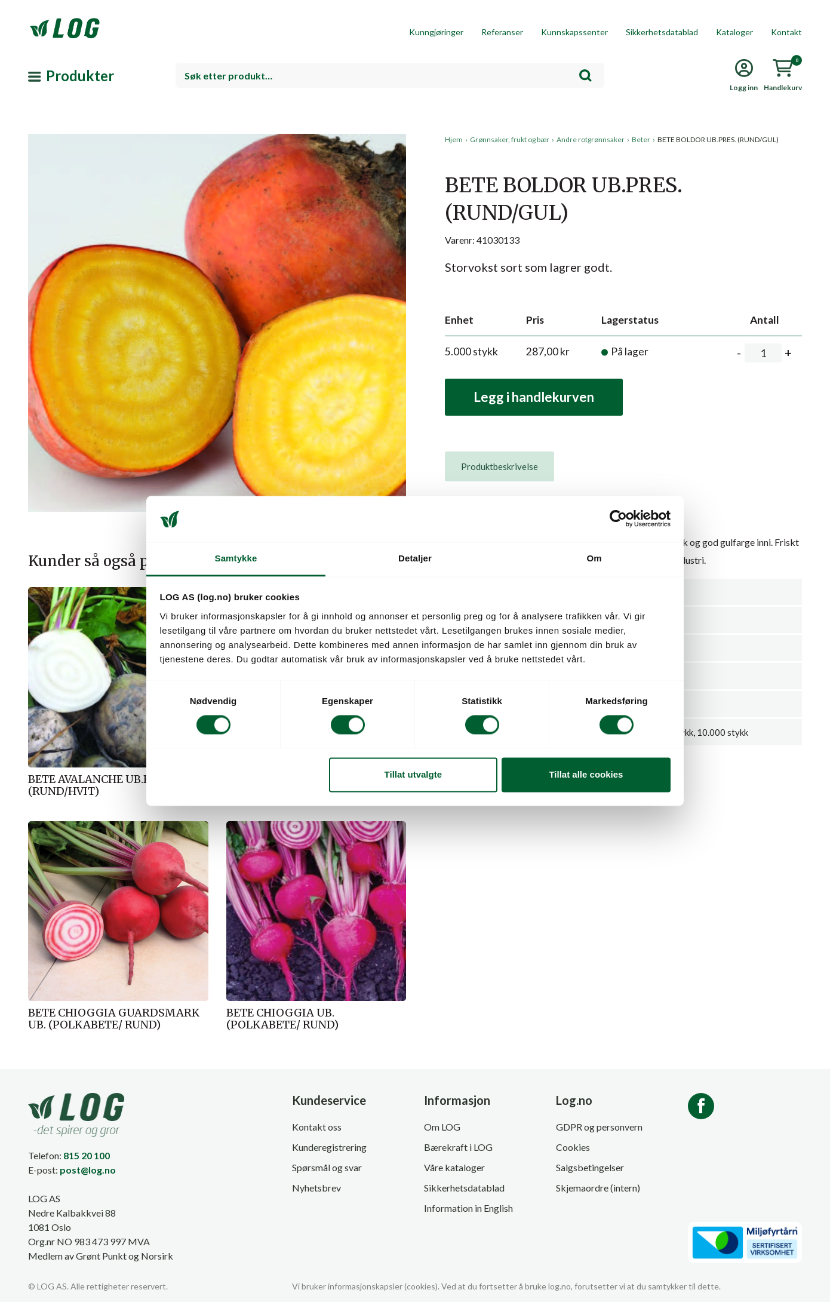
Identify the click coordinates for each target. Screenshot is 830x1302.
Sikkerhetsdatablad (662, 32)
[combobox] (390, 75)
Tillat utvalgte (413, 774)
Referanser (502, 32)
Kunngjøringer (436, 32)
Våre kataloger (454, 1167)
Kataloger (734, 32)
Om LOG (442, 1126)
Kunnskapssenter (574, 32)
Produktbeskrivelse (499, 466)
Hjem (454, 139)
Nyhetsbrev (316, 1187)
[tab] (499, 466)
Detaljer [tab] (415, 558)
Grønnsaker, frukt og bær (509, 139)
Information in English (468, 1208)
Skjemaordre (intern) (598, 1187)
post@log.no (88, 1169)
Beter (641, 139)
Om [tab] (593, 558)
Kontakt (786, 32)
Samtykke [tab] (236, 558)
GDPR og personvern (599, 1126)
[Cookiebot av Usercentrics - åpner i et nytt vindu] (618, 519)
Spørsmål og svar (327, 1167)
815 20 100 (86, 1155)
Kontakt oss (317, 1126)
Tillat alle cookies (586, 774)
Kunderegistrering (329, 1147)
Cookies (573, 1147)
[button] (217, 244)
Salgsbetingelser (590, 1167)
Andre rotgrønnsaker (591, 139)
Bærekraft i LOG (458, 1147)
